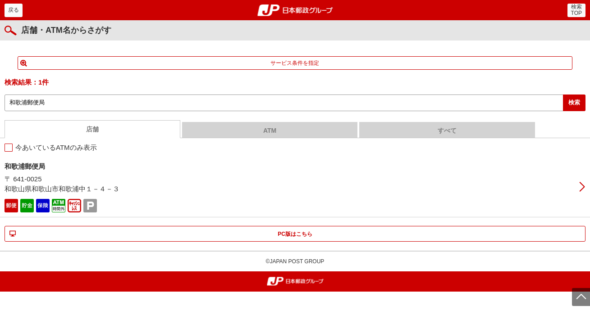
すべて (447, 130)
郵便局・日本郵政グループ (295, 10)
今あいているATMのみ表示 (56, 147)
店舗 (92, 129)
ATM (269, 130)
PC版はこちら (295, 234)
